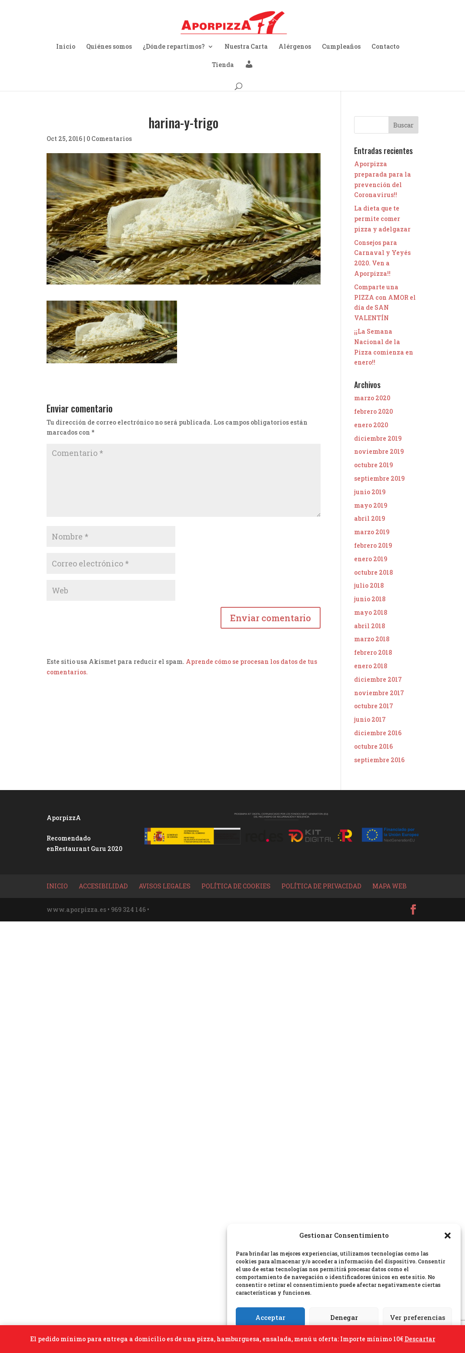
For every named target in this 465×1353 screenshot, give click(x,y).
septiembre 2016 (379, 760)
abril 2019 (369, 518)
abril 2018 (369, 626)
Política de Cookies (236, 886)
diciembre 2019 (377, 438)
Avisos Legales (165, 886)
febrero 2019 (373, 545)
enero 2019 (370, 559)
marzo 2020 (372, 398)
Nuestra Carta (246, 47)
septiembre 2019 (379, 478)
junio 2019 (369, 492)
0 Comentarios (109, 138)
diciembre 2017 (378, 679)
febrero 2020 (373, 411)
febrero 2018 (373, 652)
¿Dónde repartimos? (174, 47)
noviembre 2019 (379, 451)
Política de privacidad (321, 886)
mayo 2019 (370, 505)
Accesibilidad (103, 886)
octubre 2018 (373, 572)
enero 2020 (371, 425)
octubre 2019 (373, 465)
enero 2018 (370, 666)
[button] (447, 1235)
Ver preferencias (417, 1317)
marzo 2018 (371, 639)
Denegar (344, 1317)
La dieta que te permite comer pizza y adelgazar (382, 218)
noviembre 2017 (379, 693)
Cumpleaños (341, 47)
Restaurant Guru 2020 (88, 848)
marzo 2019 (371, 532)
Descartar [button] (420, 1339)
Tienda (223, 65)
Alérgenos (294, 47)
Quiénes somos (109, 47)
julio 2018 (369, 585)
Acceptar (270, 1317)
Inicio (65, 47)
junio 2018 (369, 599)
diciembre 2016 (377, 733)
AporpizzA (64, 818)
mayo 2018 (370, 612)
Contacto (385, 47)
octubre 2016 (373, 746)
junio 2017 (370, 719)
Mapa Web (389, 886)
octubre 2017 (373, 706)
